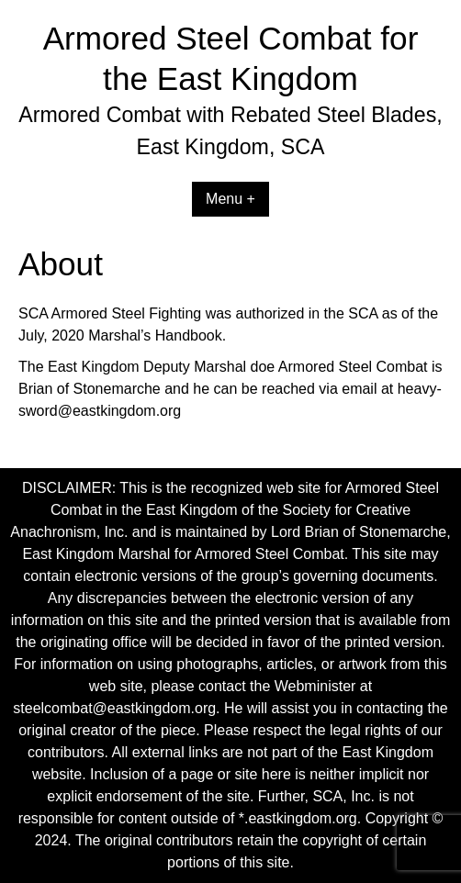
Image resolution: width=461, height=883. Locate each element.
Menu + (230, 199)
